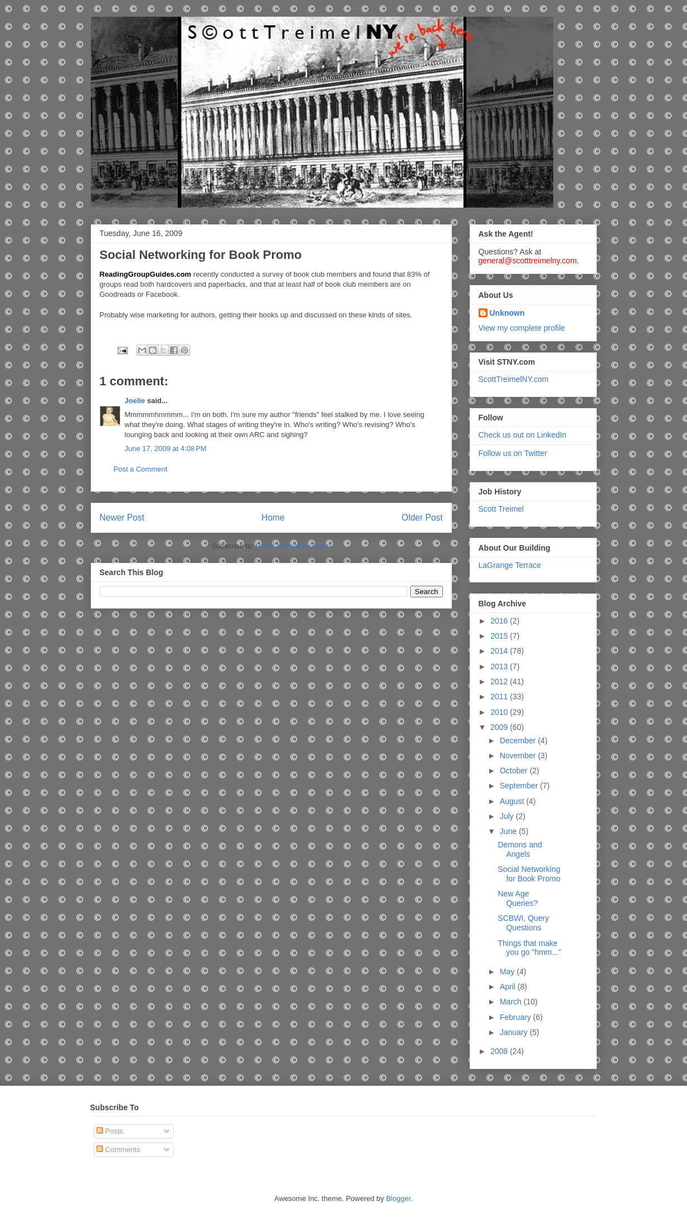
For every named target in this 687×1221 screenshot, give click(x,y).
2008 (500, 1051)
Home (273, 517)
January (515, 1032)
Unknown (507, 312)
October (515, 770)
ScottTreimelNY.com (514, 379)
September (520, 785)
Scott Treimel (501, 508)
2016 (500, 620)
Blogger (398, 1198)
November (519, 755)
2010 (500, 712)
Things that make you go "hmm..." (529, 948)
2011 (500, 696)
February (516, 1017)
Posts (109, 1131)
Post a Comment (141, 469)
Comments (118, 1149)
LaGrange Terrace (510, 565)
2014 (500, 650)
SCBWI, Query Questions (523, 923)
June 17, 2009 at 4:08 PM (166, 448)
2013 (500, 666)
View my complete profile (522, 327)
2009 (500, 727)
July (508, 816)
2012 (500, 681)
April (509, 986)
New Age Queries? (518, 898)
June (509, 831)
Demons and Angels (520, 849)
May (508, 971)
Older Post (422, 517)
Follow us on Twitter (513, 453)
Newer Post (122, 517)
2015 (500, 635)
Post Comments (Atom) (293, 546)
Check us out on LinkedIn (523, 434)
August (513, 801)
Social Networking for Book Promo (529, 874)
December (519, 740)
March (512, 1001)
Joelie (135, 400)
